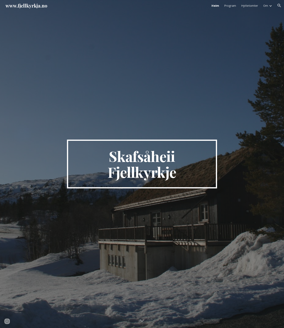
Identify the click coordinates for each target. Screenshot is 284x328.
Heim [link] (215, 6)
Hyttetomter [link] (249, 6)
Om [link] (265, 6)
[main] (142, 164)
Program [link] (230, 6)
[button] (279, 5)
